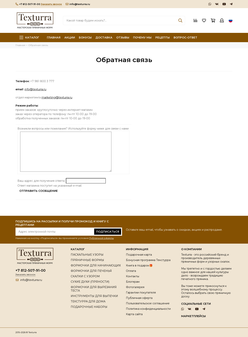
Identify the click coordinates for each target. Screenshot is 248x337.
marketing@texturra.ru (56, 97)
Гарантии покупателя (141, 292)
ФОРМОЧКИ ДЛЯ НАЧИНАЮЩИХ (96, 265)
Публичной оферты (101, 238)
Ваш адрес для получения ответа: (41, 181)
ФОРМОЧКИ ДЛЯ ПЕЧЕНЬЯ (91, 271)
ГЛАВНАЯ (53, 37)
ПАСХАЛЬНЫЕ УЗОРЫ (87, 254)
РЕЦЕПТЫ (162, 37)
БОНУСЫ (85, 37)
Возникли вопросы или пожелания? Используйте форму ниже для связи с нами (73, 128)
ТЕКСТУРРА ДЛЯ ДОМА (88, 301)
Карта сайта (134, 314)
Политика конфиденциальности (148, 309)
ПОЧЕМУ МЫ (142, 37)
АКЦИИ (69, 37)
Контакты (132, 276)
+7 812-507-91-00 (28, 4)
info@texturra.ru (78, 4)
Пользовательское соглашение (148, 303)
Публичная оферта (139, 298)
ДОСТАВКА (104, 37)
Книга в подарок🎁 (139, 265)
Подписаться (107, 231)
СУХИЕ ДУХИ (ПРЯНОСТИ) (90, 281)
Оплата (131, 271)
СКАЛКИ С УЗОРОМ (85, 276)
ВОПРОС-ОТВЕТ (185, 37)
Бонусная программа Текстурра (148, 260)
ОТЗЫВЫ (122, 37)
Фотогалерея (135, 287)
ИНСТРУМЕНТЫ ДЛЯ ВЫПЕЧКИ (94, 296)
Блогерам (133, 281)
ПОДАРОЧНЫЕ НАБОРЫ (89, 307)
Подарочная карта (139, 254)
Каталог (29, 37)
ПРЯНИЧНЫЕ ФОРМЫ (87, 260)
